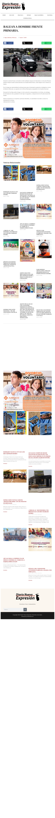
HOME (4, 15)
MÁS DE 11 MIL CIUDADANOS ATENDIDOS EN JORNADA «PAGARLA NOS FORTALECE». (43, 232)
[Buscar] (25, 609)
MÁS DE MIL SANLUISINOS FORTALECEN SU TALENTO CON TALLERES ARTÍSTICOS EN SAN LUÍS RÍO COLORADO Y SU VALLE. (44, 312)
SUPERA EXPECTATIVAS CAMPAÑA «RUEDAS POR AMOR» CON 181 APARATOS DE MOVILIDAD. (43, 187)
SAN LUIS (11, 15)
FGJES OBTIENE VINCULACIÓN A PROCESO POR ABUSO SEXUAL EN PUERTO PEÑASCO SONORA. (43, 271)
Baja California (8, 37)
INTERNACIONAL (27, 18)
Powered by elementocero (27, 616)
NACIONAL (49, 15)
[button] (8, 43)
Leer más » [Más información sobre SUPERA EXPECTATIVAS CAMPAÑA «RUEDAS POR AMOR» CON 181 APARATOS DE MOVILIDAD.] (5, 511)
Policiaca (14, 37)
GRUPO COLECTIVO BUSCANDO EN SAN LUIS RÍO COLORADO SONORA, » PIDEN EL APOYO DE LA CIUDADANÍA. (27, 275)
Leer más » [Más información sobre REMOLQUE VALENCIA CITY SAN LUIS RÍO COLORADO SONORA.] (5, 463)
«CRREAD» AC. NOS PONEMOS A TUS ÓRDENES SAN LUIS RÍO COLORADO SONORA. (10, 232)
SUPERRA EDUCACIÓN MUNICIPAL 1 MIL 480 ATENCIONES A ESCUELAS (10, 311)
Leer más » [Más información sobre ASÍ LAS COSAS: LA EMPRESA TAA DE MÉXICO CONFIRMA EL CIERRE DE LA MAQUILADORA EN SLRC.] (5, 570)
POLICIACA (20, 15)
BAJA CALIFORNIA (39, 15)
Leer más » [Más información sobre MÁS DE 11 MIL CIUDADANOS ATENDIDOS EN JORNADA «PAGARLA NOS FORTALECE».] (30, 580)
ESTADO (29, 15)
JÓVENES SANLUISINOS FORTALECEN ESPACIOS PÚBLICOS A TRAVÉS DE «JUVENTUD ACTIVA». (9, 264)
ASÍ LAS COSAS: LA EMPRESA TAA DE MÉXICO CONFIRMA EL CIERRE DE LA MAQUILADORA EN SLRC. (27, 226)
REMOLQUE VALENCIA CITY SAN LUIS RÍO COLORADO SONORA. (10, 193)
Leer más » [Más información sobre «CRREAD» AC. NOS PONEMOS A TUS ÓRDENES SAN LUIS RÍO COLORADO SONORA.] (30, 524)
